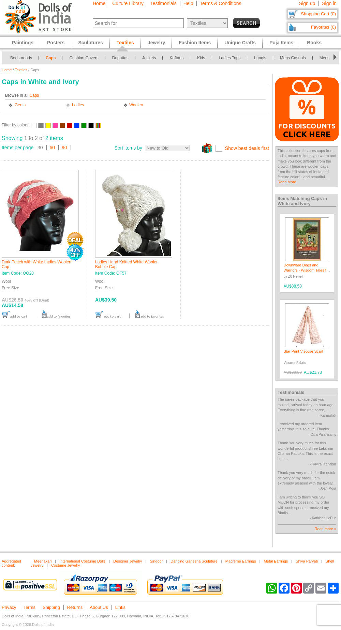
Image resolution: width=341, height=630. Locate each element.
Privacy (9, 607)
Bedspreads (21, 58)
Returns (75, 607)
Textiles (21, 70)
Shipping (51, 607)
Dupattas (120, 58)
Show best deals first (247, 148)
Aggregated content (11, 563)
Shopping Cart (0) (318, 13)
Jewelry (156, 42)
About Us (99, 607)
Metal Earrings (276, 561)
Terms (29, 607)
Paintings (22, 42)
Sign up (307, 3)
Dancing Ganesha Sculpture (194, 561)
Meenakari (42, 561)
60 (52, 147)
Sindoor (156, 561)
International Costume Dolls (82, 561)
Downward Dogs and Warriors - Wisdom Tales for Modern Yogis (307, 270)
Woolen (136, 105)
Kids (201, 58)
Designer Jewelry (127, 561)
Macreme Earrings (240, 561)
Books (314, 42)
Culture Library (128, 3)
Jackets (149, 58)
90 (64, 147)
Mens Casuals (293, 58)
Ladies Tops (230, 58)
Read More (287, 182)
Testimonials (163, 3)
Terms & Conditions (220, 3)
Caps (51, 58)
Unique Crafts (240, 42)
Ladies (78, 105)
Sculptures (90, 42)
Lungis (260, 58)
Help (188, 3)
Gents (20, 105)
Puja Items (281, 42)
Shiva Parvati (307, 561)
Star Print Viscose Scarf (303, 351)
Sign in (329, 3)
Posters (55, 42)
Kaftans (176, 58)
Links (120, 607)
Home (99, 3)
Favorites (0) (323, 27)
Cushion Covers (83, 58)
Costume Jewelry (65, 565)
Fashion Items (195, 42)
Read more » (325, 529)
